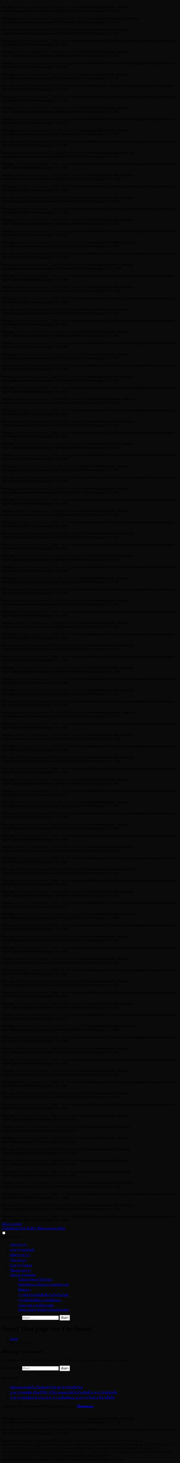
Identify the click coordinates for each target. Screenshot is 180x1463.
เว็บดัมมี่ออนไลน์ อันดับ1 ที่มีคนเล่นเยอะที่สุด (33, 1228)
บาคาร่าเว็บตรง (21, 1265)
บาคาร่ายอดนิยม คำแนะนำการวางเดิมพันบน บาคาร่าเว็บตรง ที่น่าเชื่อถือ (62, 1397)
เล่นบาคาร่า (18, 1244)
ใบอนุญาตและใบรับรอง (35, 1279)
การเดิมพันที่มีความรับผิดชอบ (39, 1300)
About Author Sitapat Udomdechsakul (43, 1309)
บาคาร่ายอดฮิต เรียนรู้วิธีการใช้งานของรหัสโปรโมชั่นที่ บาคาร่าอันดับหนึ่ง (63, 1392)
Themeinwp (85, 1406)
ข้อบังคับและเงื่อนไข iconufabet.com (43, 1284)
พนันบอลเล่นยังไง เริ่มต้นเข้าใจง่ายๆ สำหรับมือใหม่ (46, 1387)
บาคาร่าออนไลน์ (22, 1250)
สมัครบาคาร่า (20, 1255)
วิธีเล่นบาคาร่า (20, 1270)
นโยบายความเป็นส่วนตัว (36, 1305)
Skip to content (12, 1224)
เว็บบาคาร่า (18, 1260)
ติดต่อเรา (24, 1290)
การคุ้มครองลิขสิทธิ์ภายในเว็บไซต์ (43, 1295)
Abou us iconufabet (23, 1275)
